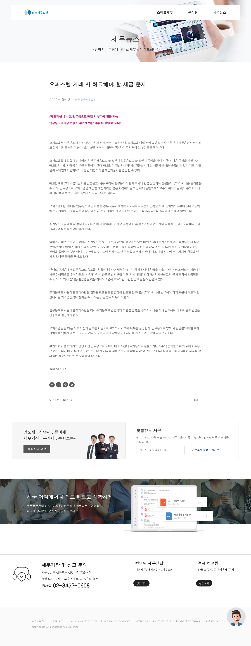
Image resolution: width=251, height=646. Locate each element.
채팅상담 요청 (37, 449)
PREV (55, 400)
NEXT (66, 400)
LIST (195, 400)
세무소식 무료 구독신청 (205, 450)
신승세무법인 (40, 12)
